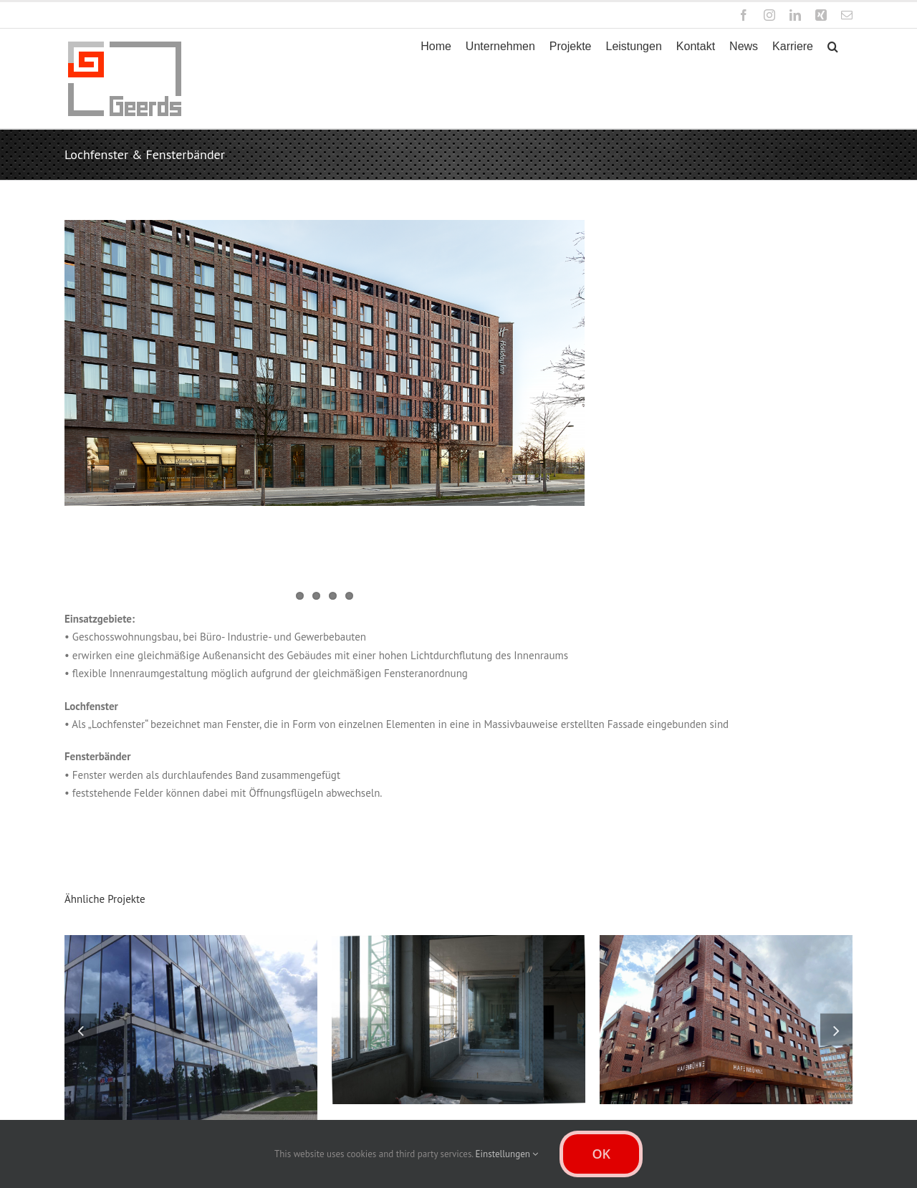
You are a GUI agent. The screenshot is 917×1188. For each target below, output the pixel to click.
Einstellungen (507, 1154)
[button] (832, 46)
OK (601, 1153)
